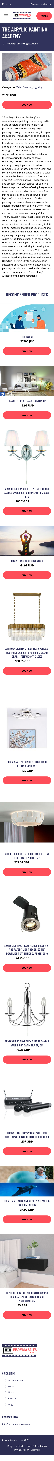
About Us (13, 1392)
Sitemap (35, 1449)
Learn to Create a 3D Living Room (27, 401)
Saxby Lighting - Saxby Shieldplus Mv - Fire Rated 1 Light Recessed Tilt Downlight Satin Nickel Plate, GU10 (27, 949)
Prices (44, 16)
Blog (10, 1404)
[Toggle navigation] (6, 15)
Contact (19, 1446)
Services (12, 1398)
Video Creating (24, 87)
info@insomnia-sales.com (40, 4)
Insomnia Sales (16, 1380)
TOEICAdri (27, 337)
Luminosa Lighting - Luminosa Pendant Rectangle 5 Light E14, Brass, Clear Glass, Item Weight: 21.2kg (27, 652)
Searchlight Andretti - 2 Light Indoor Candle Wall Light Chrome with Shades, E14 (27, 492)
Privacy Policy (21, 1449)
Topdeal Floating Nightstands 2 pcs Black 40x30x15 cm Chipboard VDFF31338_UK (27, 1296)
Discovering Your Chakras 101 (27, 561)
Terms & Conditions (36, 1446)
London (8, 4)
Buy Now (27, 104)
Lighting (37, 87)
